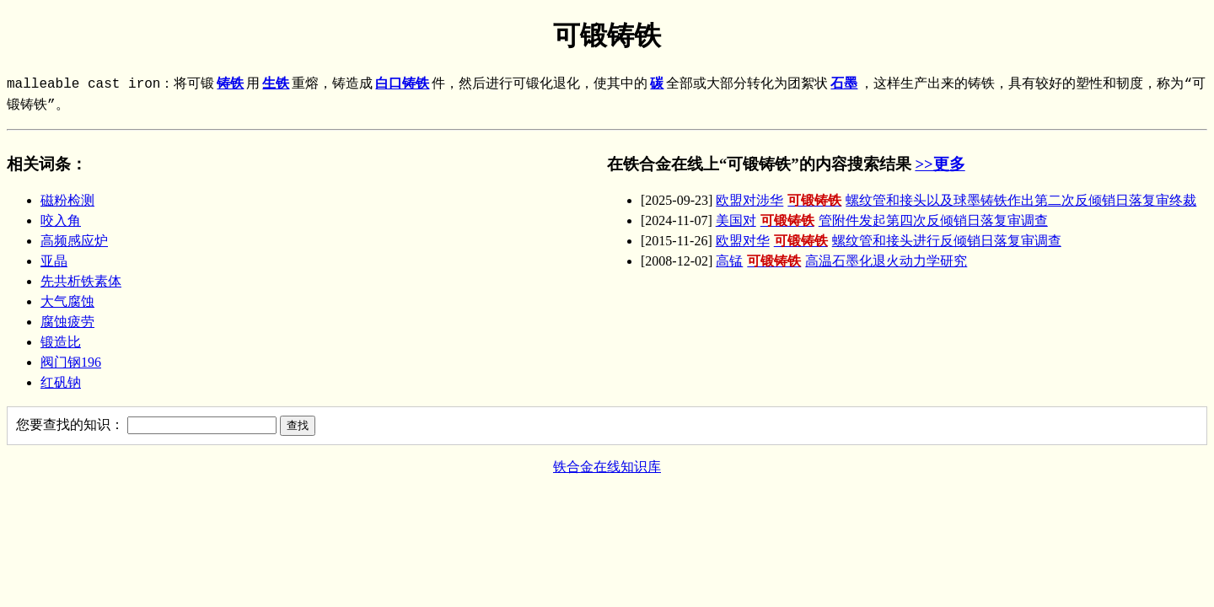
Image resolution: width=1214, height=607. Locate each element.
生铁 (275, 84)
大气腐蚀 (67, 301)
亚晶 (53, 261)
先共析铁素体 (80, 281)
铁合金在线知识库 (607, 466)
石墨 (843, 84)
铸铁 (230, 84)
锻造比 (60, 342)
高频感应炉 (74, 241)
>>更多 (939, 164)
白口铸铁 (402, 84)
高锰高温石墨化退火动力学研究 (841, 261)
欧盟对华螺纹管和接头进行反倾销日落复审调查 (888, 241)
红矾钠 (60, 382)
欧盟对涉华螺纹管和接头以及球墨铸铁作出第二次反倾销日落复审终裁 (956, 200)
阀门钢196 (70, 362)
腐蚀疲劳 (67, 321)
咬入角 (60, 220)
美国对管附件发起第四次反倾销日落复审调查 (882, 220)
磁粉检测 (67, 200)
